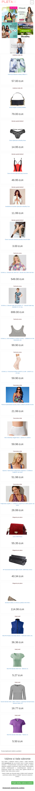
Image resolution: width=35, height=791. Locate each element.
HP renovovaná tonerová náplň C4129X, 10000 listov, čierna (17, 569)
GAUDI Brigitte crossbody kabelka (17, 107)
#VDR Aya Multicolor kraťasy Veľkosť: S (17, 74)
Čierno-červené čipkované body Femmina (17, 173)
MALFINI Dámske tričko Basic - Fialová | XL (17, 734)
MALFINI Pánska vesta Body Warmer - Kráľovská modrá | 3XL (17, 635)
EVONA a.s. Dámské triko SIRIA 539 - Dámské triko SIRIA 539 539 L (17, 272)
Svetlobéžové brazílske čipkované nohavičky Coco (17, 206)
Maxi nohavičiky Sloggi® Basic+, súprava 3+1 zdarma (17, 437)
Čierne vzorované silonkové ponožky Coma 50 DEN (17, 239)
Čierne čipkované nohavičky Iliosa (17, 140)
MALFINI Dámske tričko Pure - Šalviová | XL (17, 668)
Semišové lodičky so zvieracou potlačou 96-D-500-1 (17, 602)
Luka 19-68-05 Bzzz (17, 536)
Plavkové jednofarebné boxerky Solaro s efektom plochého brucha (17, 404)
